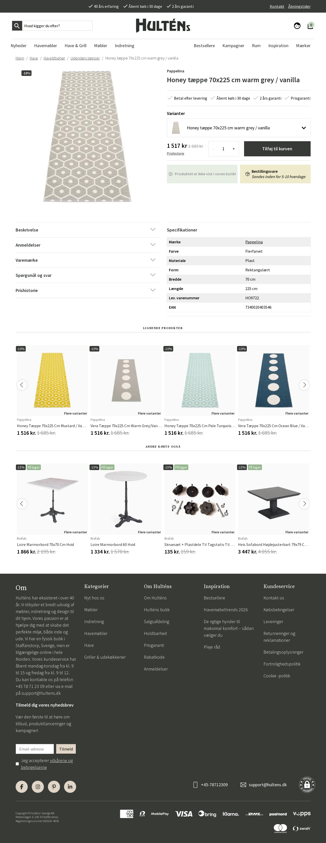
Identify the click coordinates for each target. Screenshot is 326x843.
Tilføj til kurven (277, 149)
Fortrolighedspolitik (282, 664)
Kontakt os (273, 598)
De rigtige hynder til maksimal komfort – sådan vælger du (229, 628)
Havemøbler (95, 633)
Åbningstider (299, 6)
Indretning (94, 621)
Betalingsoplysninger (283, 652)
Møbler (91, 610)
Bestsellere (214, 598)
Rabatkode (154, 657)
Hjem (20, 58)
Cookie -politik (276, 676)
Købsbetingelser (278, 610)
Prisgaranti (154, 645)
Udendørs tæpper (85, 58)
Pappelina (175, 70)
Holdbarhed (155, 633)
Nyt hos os (94, 598)
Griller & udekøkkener (105, 657)
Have (34, 58)
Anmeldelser (156, 669)
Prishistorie (175, 153)
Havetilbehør (54, 58)
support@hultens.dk (41, 693)
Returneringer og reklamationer (279, 636)
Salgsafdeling (156, 621)
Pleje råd (212, 647)
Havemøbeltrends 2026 (226, 610)
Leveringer (273, 621)
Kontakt (277, 6)
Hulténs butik (157, 610)
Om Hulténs (155, 598)
